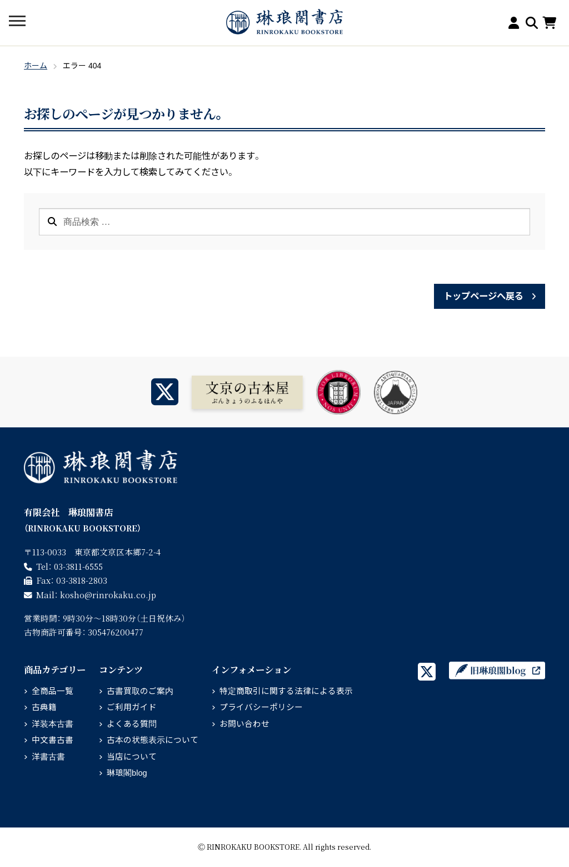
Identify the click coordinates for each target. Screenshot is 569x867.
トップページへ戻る (483, 296)
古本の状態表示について (152, 740)
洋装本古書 (52, 724)
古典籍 (44, 707)
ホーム (35, 65)
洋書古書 (48, 756)
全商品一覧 (52, 691)
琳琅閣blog (127, 773)
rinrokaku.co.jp (108, 594)
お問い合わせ (244, 724)
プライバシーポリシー (261, 707)
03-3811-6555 (78, 566)
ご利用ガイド (132, 707)
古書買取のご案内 (140, 691)
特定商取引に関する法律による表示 (286, 691)
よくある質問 (132, 724)
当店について (132, 756)
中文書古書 (52, 740)
